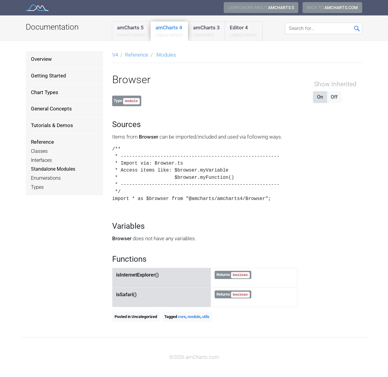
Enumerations (46, 178)
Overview (41, 59)
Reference (42, 142)
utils (205, 316)
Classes (39, 151)
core (182, 316)
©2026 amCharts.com (194, 357)
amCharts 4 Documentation (37, 8)
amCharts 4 (169, 31)
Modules (166, 55)
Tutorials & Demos (52, 125)
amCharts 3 (206, 31)
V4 (115, 55)
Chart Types (44, 92)
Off (334, 96)
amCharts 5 (131, 31)
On (320, 96)
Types (37, 187)
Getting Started (48, 76)
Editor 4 (243, 31)
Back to (332, 7)
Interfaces (41, 160)
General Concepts (51, 109)
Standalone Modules (53, 169)
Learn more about (261, 7)
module (194, 316)
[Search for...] (323, 28)
